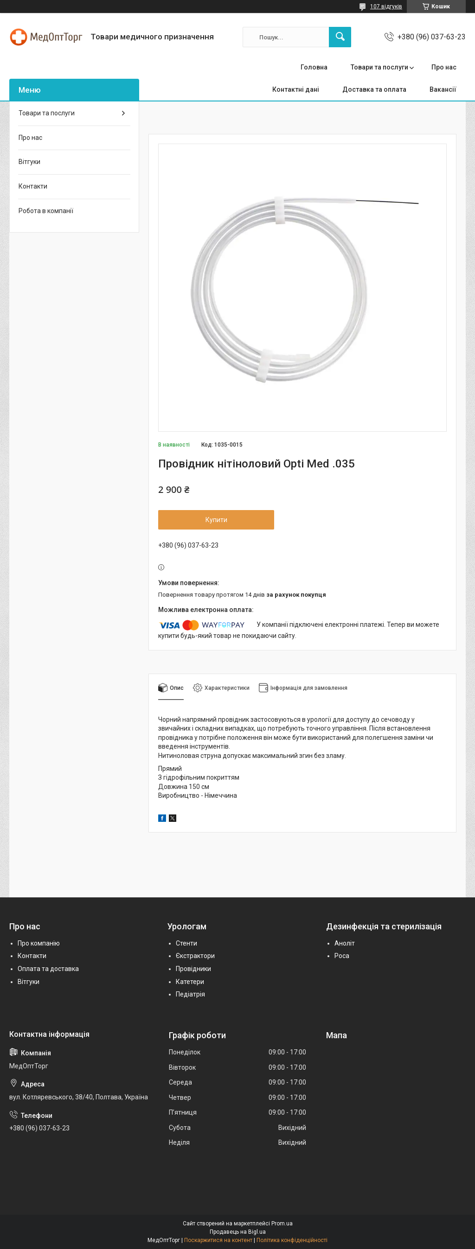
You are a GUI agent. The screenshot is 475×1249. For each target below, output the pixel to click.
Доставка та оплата (374, 89)
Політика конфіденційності (292, 1240)
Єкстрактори (195, 955)
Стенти (186, 943)
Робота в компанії (46, 210)
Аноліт (344, 943)
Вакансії (443, 89)
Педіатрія (190, 994)
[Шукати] (340, 37)
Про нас (443, 67)
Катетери (190, 981)
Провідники (193, 968)
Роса (341, 955)
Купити (216, 520)
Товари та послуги (379, 67)
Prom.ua (282, 1223)
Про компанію (39, 943)
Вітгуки (29, 161)
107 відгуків (386, 6)
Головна (314, 67)
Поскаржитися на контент (218, 1240)
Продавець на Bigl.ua (238, 1232)
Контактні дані (295, 89)
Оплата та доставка (48, 968)
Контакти (33, 186)
